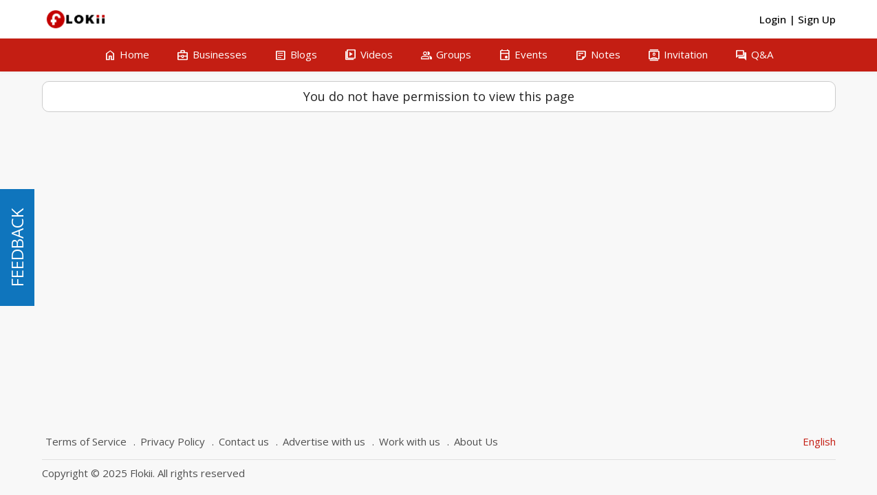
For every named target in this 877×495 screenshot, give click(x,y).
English (819, 441)
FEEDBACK (17, 247)
